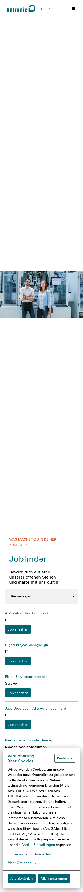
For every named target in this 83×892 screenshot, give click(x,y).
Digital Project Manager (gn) (27, 644)
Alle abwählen (21, 878)
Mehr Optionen (22, 862)
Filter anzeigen (41, 596)
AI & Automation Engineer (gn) (29, 613)
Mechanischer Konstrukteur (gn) (30, 740)
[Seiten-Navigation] (73, 8)
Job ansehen (18, 629)
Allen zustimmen (54, 878)
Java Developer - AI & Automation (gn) (35, 708)
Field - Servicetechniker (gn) (27, 676)
